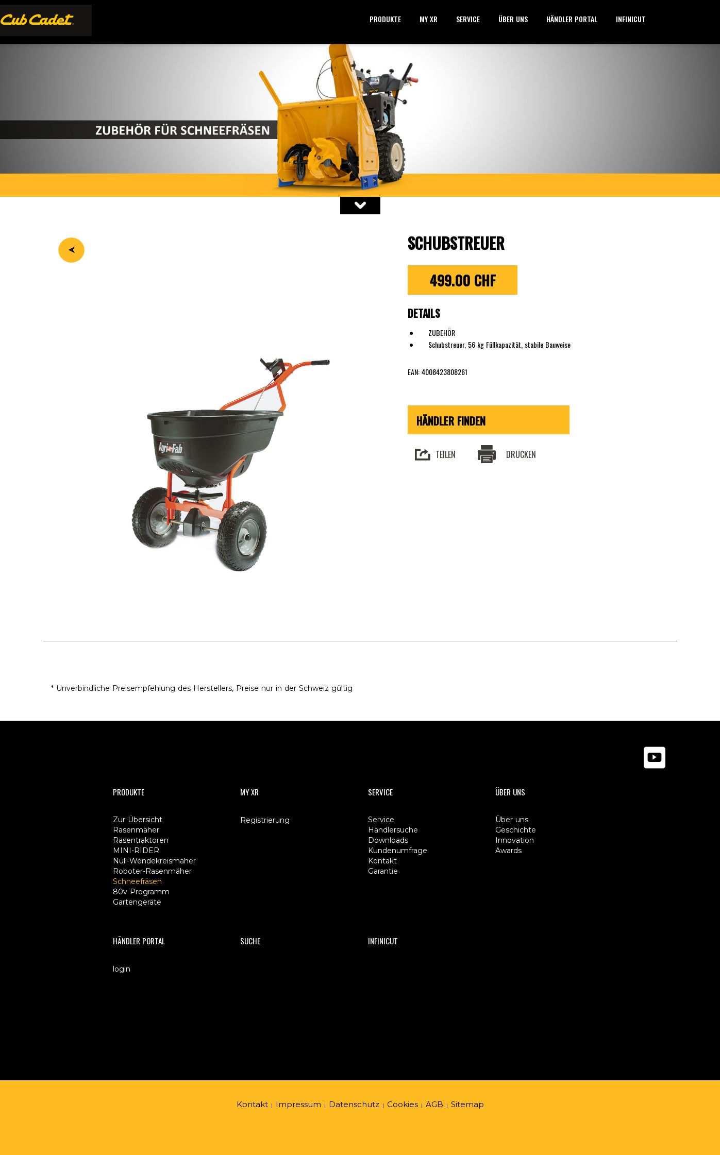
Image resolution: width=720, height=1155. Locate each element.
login (121, 969)
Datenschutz (354, 1104)
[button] (385, 20)
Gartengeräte (137, 902)
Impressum (298, 1104)
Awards (508, 850)
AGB (434, 1104)
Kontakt (252, 1104)
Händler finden (450, 421)
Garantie (383, 871)
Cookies (402, 1104)
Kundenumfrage (397, 850)
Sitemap (467, 1104)
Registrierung (265, 820)
